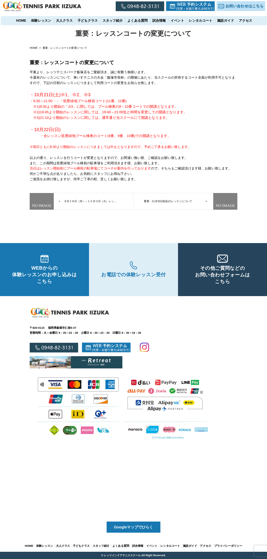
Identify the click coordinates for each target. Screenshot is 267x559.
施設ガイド (225, 20)
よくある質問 (137, 20)
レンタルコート (200, 20)
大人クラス (63, 20)
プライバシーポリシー (228, 545)
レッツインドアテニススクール (122, 555)
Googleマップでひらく (133, 527)
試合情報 (158, 20)
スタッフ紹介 (112, 20)
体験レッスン (40, 20)
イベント (177, 20)
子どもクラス (87, 20)
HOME (20, 20)
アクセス (245, 20)
